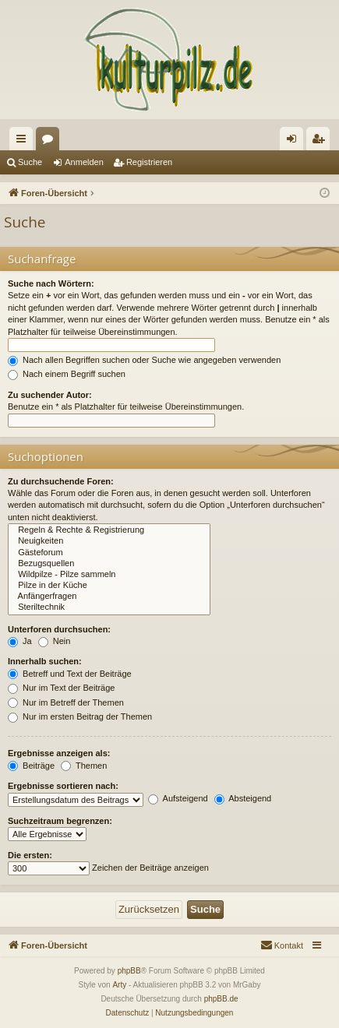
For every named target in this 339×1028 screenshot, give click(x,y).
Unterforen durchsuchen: (59, 629)
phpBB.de (221, 999)
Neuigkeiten (109, 541)
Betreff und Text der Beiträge (70, 673)
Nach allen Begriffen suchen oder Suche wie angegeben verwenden (144, 359)
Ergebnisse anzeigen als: (59, 753)
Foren (50, 141)
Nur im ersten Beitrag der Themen (80, 716)
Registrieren (149, 162)
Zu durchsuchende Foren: (61, 481)
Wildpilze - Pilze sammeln (109, 574)
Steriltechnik (109, 607)
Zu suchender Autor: (50, 395)
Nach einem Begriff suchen (66, 373)
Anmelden (84, 162)
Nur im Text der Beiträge (61, 687)
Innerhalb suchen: (45, 661)
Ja (20, 641)
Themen (84, 765)
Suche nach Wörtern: (51, 283)
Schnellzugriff (24, 141)
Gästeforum (109, 552)
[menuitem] (281, 945)
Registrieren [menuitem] (321, 141)
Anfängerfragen (109, 596)
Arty (119, 984)
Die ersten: (30, 855)
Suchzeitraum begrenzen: (60, 821)
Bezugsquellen (109, 563)
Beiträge (31, 765)
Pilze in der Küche (109, 585)
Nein (54, 641)
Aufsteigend (178, 798)
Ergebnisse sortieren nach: (63, 785)
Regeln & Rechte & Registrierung (109, 530)
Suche (30, 162)
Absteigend (243, 798)
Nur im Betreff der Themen (66, 702)
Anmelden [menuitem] (295, 141)
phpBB (129, 970)
